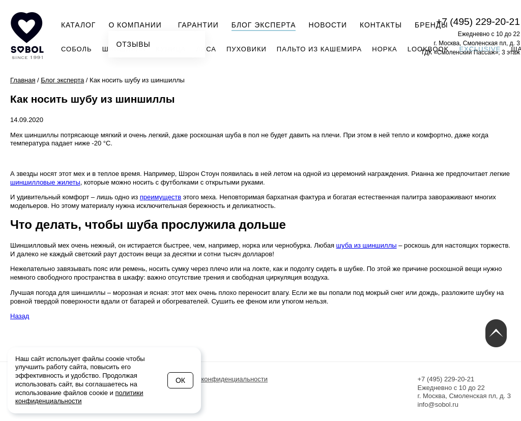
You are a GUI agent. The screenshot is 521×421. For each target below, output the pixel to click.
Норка (384, 49)
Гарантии (198, 25)
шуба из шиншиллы (366, 245)
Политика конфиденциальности (219, 379)
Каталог (78, 25)
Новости (327, 25)
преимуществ (161, 197)
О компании (137, 24)
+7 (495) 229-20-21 (478, 21)
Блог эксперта (263, 25)
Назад (19, 316)
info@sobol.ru (438, 404)
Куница (171, 49)
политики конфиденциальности (79, 397)
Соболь (76, 49)
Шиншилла (124, 49)
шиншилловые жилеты (45, 182)
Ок (180, 380)
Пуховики (246, 49)
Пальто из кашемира (319, 49)
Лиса (206, 49)
